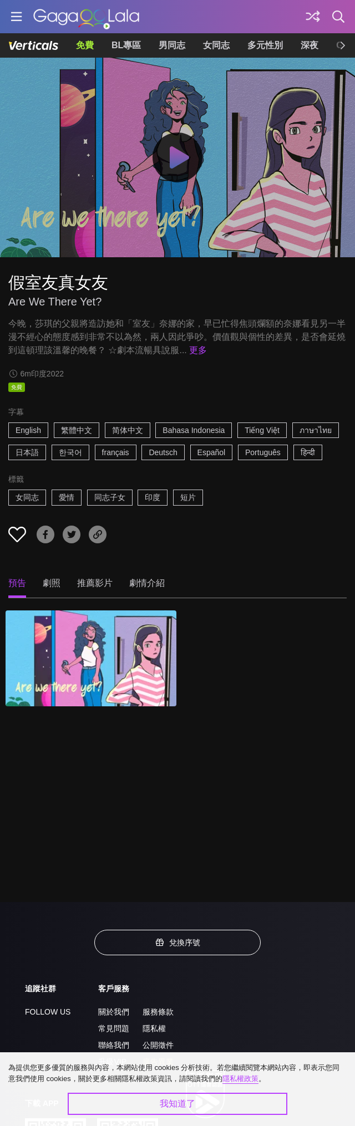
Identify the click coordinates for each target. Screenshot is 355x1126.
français (115, 452)
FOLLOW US (47, 1011)
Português (263, 452)
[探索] (312, 16)
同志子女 (109, 497)
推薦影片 (95, 583)
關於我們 (113, 1011)
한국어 (70, 452)
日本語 (27, 452)
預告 (17, 583)
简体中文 (127, 430)
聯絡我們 (113, 1045)
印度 (152, 497)
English (28, 430)
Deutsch (163, 452)
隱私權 (154, 1028)
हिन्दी (308, 452)
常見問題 (113, 1028)
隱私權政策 (240, 1078)
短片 (188, 497)
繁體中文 (76, 430)
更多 (198, 350)
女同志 (216, 45)
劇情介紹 (147, 583)
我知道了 (177, 1103)
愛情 (66, 497)
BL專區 (126, 45)
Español (211, 452)
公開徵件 (158, 1045)
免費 (85, 45)
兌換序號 (177, 942)
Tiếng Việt (262, 430)
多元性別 (265, 45)
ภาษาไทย (316, 430)
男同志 (172, 45)
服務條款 (158, 1011)
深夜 (309, 45)
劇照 (51, 583)
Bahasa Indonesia (194, 430)
